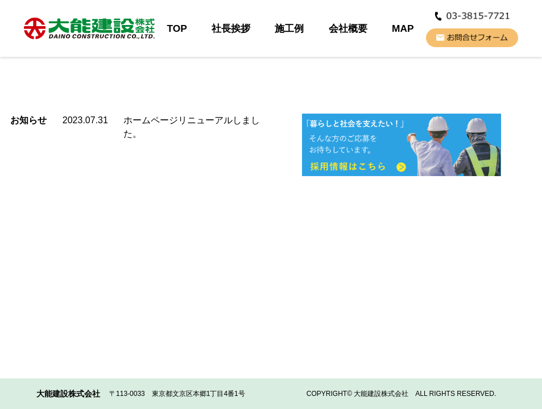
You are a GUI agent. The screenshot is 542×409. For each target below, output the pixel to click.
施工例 (289, 28)
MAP (402, 28)
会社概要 (348, 28)
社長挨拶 (231, 28)
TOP (177, 28)
